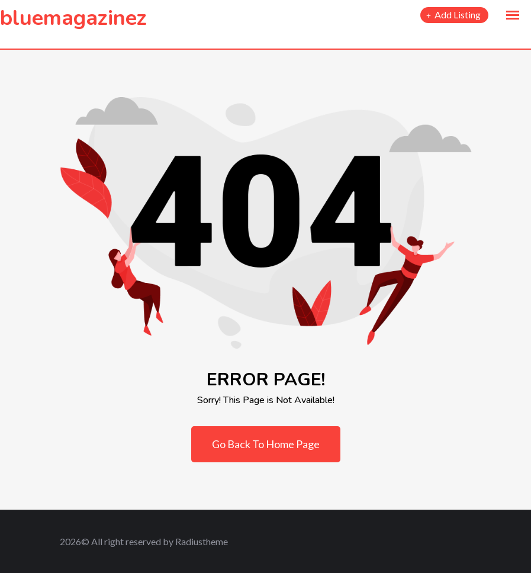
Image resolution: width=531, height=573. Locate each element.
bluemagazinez (73, 18)
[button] (512, 15)
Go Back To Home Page (266, 443)
